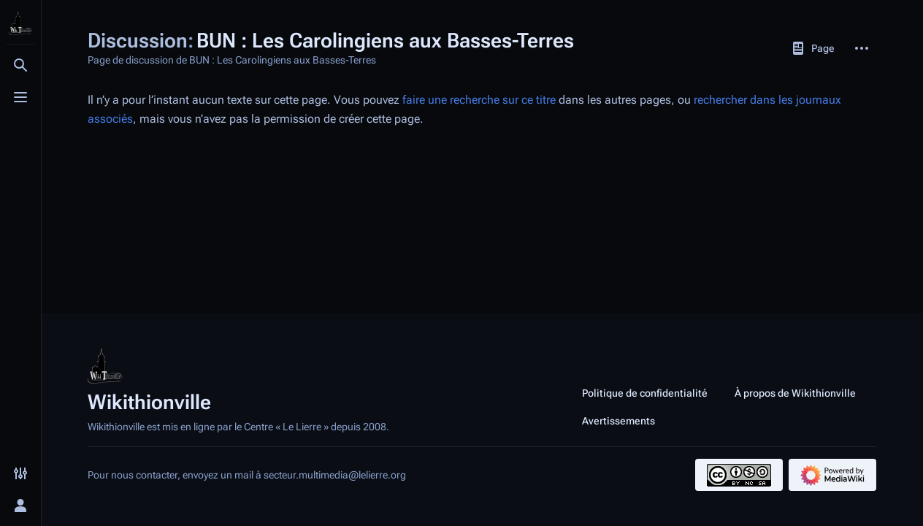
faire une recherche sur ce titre (479, 100)
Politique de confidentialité (645, 393)
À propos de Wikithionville (795, 393)
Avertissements (618, 421)
